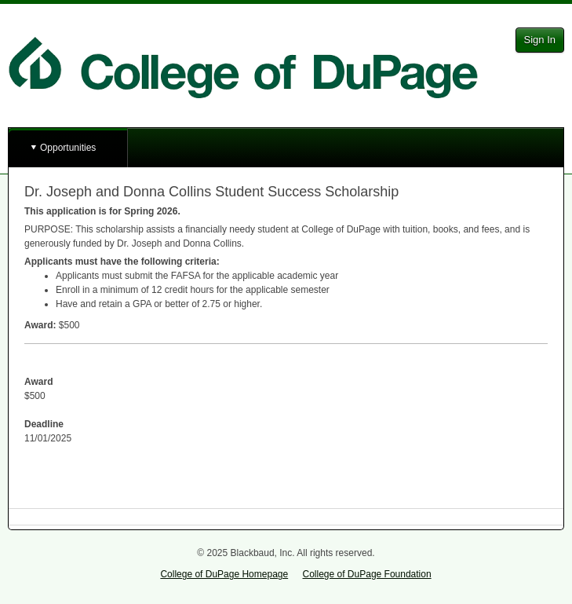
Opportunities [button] (68, 147)
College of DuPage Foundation (367, 574)
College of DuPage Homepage (224, 574)
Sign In (540, 40)
